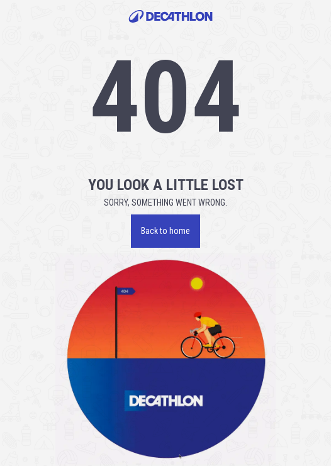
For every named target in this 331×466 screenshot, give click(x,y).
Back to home (165, 231)
